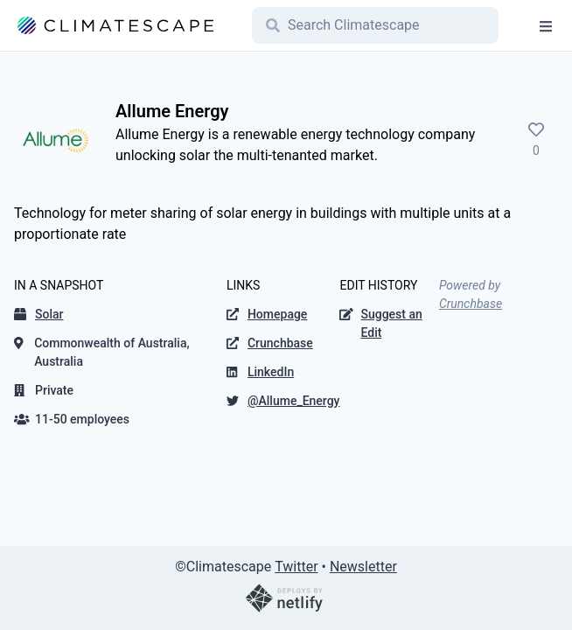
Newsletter (363, 566)
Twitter (296, 566)
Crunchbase (470, 304)
